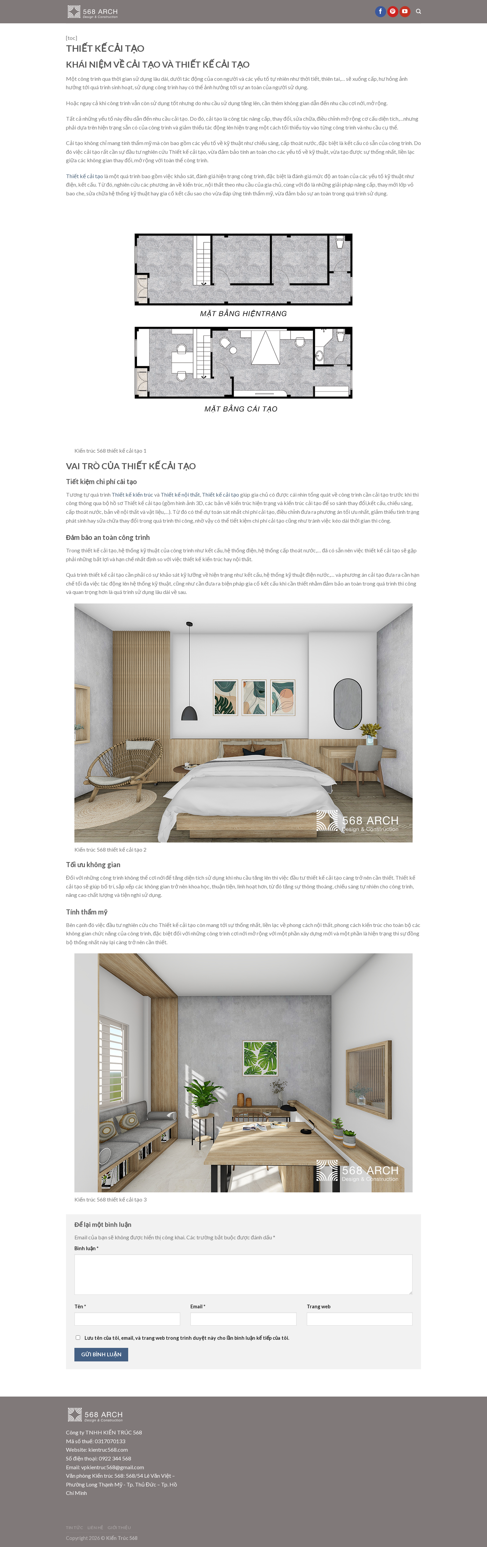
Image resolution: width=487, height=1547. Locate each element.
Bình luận (86, 1248)
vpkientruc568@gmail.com (112, 1467)
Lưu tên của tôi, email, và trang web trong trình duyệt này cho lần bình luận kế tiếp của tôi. (187, 1338)
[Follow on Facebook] (380, 12)
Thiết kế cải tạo (84, 176)
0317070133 (110, 1441)
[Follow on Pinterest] (392, 12)
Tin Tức (74, 1527)
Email (197, 1306)
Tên (80, 1306)
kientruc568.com (108, 1449)
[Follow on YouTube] (405, 12)
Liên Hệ (95, 1527)
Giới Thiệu (119, 1527)
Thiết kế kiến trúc (132, 494)
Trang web (318, 1306)
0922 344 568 (115, 1458)
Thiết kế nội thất (180, 494)
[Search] (418, 11)
